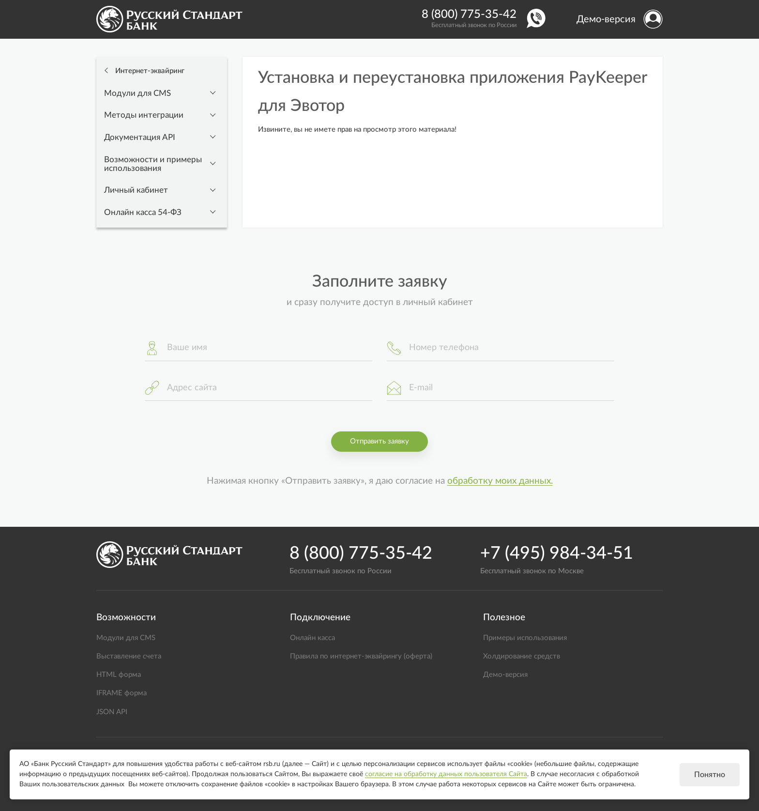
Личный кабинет (136, 190)
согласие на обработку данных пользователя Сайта (446, 774)
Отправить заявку (379, 441)
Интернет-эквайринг (148, 71)
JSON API (111, 712)
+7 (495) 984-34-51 (556, 553)
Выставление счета (128, 656)
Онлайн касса (312, 638)
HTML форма (118, 674)
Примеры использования (525, 638)
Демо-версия (606, 19)
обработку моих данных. (500, 481)
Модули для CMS (137, 93)
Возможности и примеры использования (153, 164)
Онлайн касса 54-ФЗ (143, 212)
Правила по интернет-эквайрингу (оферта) (361, 656)
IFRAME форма (121, 693)
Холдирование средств (521, 656)
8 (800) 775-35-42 (469, 14)
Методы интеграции (143, 115)
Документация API (139, 137)
